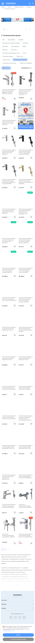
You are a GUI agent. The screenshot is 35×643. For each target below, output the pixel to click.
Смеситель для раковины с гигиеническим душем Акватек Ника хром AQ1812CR (9, 152)
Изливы (24, 46)
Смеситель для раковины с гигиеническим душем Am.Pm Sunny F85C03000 (26, 535)
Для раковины (11, 39)
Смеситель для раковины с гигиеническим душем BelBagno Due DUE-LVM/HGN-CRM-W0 (9, 91)
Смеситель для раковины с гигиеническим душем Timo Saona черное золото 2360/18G (26, 270)
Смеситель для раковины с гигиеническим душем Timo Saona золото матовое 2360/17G (9, 270)
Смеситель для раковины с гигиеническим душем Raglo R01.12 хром (26, 358)
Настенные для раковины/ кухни (11, 53)
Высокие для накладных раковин (11, 43)
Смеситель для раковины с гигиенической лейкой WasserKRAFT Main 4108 (9, 447)
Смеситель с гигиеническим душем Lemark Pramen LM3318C (25, 506)
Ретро (24, 53)
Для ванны (5, 46)
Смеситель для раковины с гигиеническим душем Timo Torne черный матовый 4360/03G (26, 299)
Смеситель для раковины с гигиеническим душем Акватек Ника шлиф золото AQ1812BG (26, 181)
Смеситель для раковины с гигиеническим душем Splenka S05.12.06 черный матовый (26, 329)
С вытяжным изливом (8, 56)
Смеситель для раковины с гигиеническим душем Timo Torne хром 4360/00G (9, 299)
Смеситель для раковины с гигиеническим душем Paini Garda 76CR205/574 (26, 476)
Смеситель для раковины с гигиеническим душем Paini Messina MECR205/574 (9, 477)
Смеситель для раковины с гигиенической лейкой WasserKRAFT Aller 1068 (26, 447)
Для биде (21, 39)
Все (4, 39)
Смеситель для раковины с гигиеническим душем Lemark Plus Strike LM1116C (9, 388)
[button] (26, 29)
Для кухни (5, 49)
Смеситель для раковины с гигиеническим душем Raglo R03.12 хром (9, 358)
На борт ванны (6, 59)
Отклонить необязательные (18, 639)
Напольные (14, 49)
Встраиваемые (15, 46)
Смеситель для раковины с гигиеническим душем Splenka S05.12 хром (9, 329)
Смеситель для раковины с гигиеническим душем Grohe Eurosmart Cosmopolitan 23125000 (26, 418)
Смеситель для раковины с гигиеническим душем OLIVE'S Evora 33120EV (26, 388)
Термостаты (20, 56)
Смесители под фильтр (26, 63)
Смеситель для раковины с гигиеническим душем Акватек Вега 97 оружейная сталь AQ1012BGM (26, 211)
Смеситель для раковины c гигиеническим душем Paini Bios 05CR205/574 (9, 506)
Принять (18, 635)
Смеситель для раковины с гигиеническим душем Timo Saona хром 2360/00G (9, 240)
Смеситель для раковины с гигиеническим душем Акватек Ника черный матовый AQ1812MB (26, 152)
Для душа (25, 43)
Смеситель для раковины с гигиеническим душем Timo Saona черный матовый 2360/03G (26, 240)
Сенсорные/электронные (9, 63)
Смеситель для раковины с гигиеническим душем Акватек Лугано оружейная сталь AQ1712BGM (26, 92)
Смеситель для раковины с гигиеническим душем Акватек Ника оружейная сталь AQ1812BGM (9, 181)
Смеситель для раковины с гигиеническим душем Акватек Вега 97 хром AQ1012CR (9, 211)
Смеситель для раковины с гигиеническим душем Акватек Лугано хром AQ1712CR (9, 122)
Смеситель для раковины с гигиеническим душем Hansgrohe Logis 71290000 (9, 417)
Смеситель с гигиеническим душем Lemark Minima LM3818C (8, 535)
